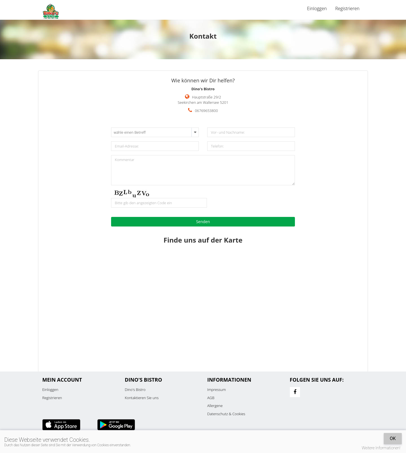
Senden (203, 221)
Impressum (216, 389)
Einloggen (317, 8)
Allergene (215, 405)
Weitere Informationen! (381, 448)
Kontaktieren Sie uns (142, 397)
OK (393, 438)
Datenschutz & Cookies (226, 413)
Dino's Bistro (135, 389)
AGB (210, 397)
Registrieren (347, 8)
